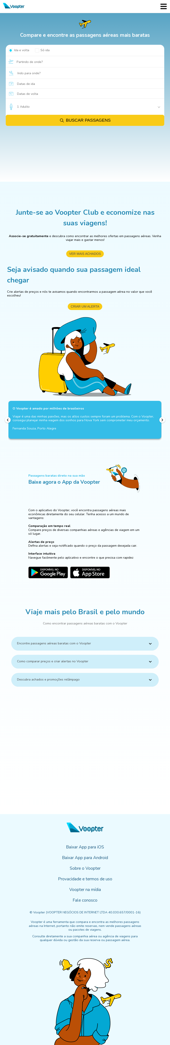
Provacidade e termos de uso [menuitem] (85, 879)
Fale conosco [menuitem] (85, 900)
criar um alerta (85, 306)
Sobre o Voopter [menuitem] (85, 868)
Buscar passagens (85, 120)
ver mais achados (85, 253)
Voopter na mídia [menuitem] (85, 890)
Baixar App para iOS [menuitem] (85, 847)
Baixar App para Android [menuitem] (85, 858)
